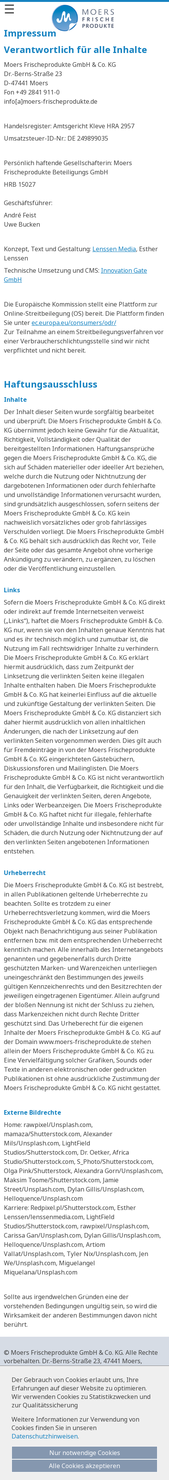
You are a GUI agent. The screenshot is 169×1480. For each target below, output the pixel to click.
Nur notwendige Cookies (84, 1453)
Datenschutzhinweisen (45, 1436)
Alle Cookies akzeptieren (84, 1466)
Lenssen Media (114, 249)
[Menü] (84, 9)
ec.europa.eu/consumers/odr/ (74, 322)
